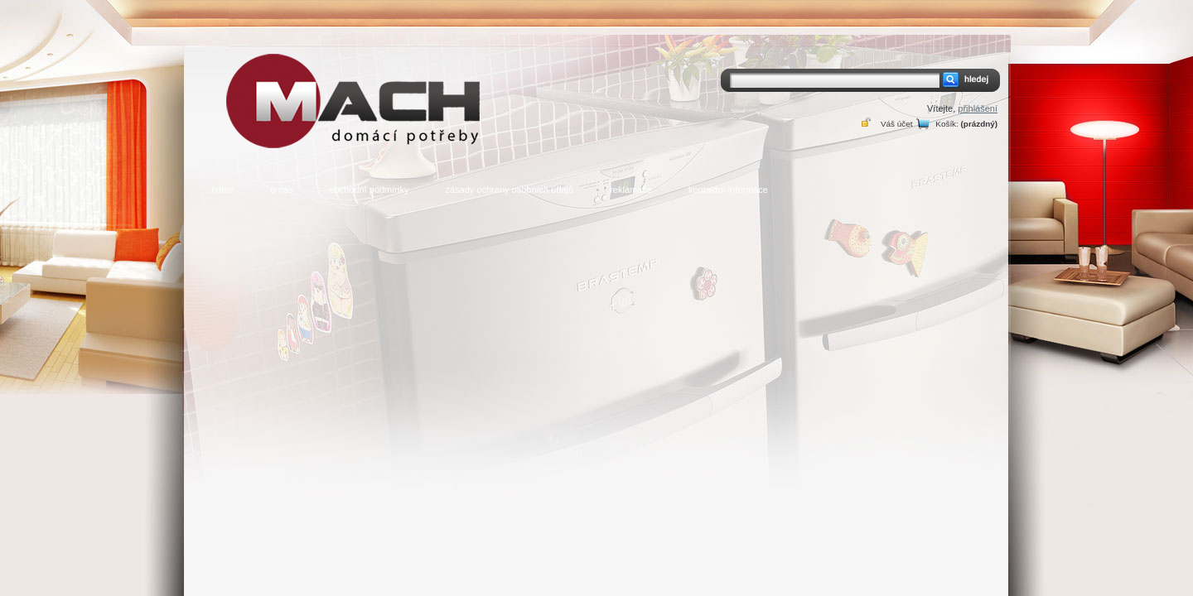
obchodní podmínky (368, 190)
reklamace (631, 190)
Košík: (946, 123)
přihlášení (977, 108)
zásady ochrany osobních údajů (509, 190)
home (222, 190)
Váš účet (896, 123)
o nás (282, 190)
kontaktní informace (728, 190)
